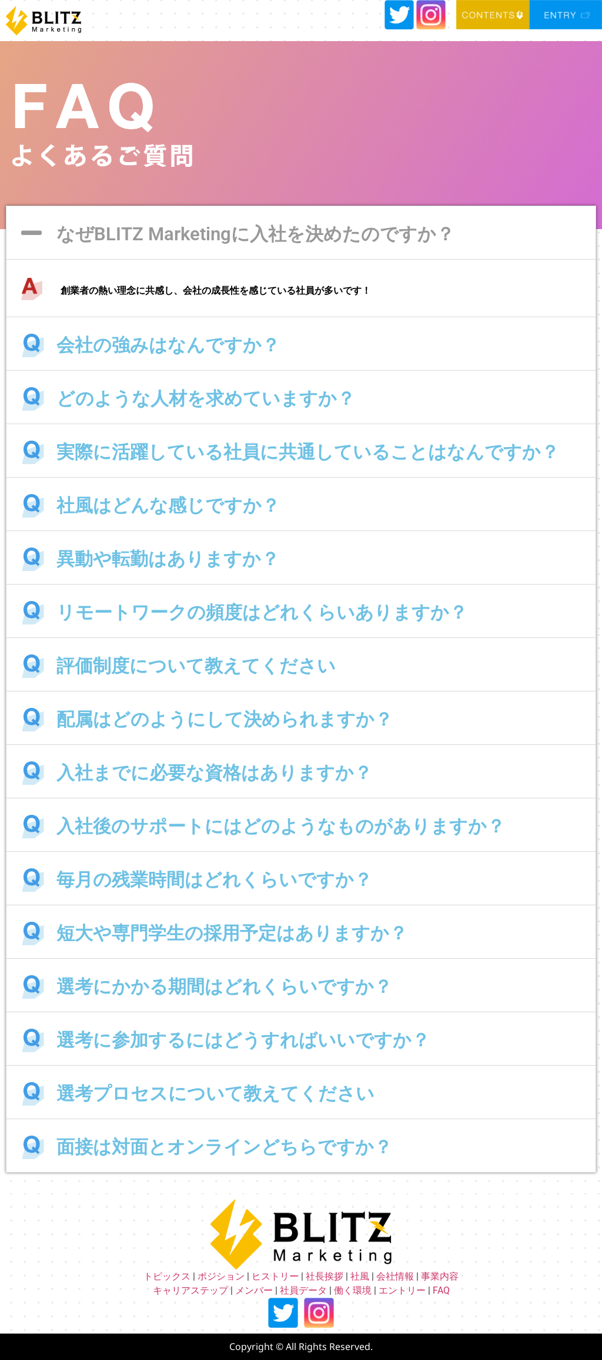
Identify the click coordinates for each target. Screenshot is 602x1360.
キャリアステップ (190, 1290)
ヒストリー (275, 1276)
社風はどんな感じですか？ (168, 505)
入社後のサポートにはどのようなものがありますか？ (280, 826)
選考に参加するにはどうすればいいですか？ (243, 1040)
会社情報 (395, 1276)
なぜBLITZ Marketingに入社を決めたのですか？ (255, 234)
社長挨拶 (324, 1276)
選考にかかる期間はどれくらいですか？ (224, 987)
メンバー (254, 1290)
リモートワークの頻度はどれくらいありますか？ (261, 612)
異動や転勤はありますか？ (167, 559)
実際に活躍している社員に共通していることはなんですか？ (307, 452)
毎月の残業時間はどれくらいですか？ (214, 880)
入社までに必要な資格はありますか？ (214, 773)
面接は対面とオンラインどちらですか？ (224, 1147)
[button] (301, 232)
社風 (359, 1276)
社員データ (303, 1290)
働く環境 (353, 1290)
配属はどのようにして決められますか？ (224, 719)
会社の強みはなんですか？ (168, 345)
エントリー (402, 1290)
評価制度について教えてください (196, 666)
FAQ (441, 1290)
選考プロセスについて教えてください (215, 1093)
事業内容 (440, 1276)
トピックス (166, 1276)
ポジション (221, 1276)
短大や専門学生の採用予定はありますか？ (231, 933)
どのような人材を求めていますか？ (205, 398)
